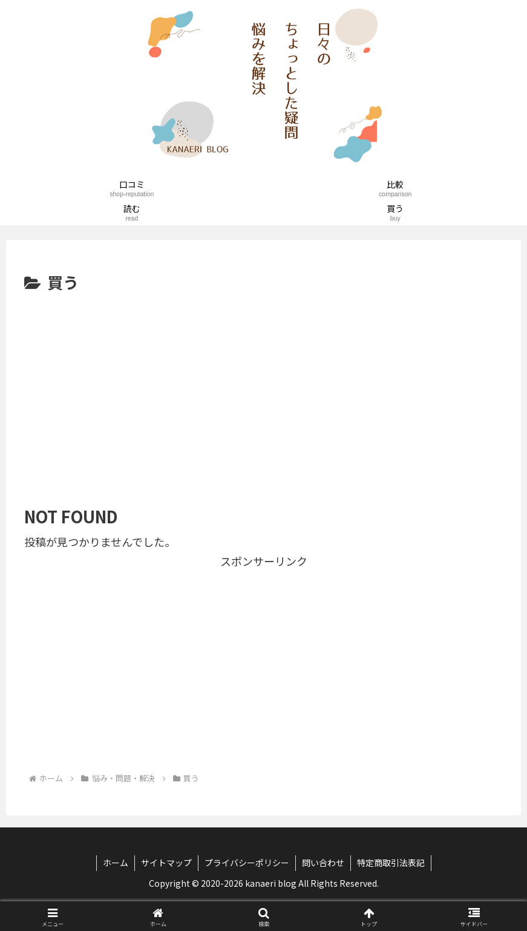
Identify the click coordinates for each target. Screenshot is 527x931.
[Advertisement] (263, 387)
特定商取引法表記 (391, 862)
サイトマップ (166, 862)
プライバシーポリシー (247, 862)
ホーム (115, 862)
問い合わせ (323, 862)
